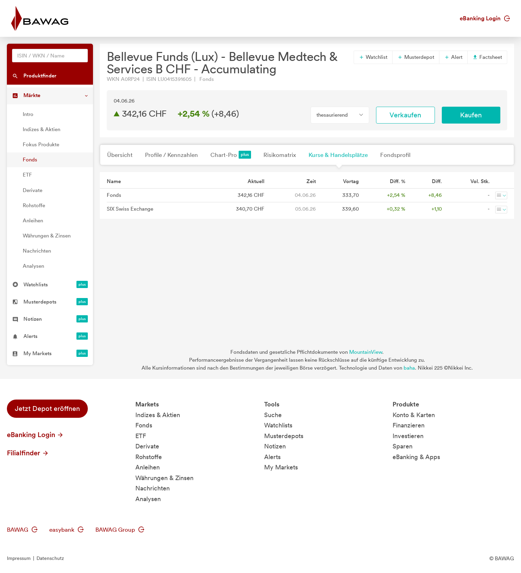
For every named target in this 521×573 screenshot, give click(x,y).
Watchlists (278, 425)
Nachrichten (37, 251)
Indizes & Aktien (41, 129)
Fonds (30, 160)
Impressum (19, 558)
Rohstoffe (34, 205)
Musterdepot (415, 57)
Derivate (32, 190)
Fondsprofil (395, 154)
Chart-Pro (230, 155)
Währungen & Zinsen (47, 236)
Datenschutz (50, 558)
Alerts (272, 456)
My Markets (281, 467)
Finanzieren (409, 425)
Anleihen (33, 220)
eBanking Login (485, 18)
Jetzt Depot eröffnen (47, 408)
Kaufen (471, 115)
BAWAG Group (119, 529)
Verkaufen (405, 115)
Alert (453, 57)
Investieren (408, 435)
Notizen (275, 446)
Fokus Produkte (41, 144)
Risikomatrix (279, 154)
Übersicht (120, 154)
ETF (27, 175)
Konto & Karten (414, 414)
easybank (66, 529)
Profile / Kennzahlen (171, 154)
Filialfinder (28, 453)
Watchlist (373, 57)
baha (409, 368)
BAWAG (22, 529)
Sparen (403, 446)
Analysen (33, 266)
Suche (273, 414)
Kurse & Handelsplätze (338, 154)
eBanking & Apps (416, 456)
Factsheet (487, 57)
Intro (28, 114)
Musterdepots (283, 435)
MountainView (365, 352)
